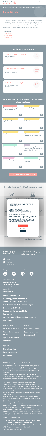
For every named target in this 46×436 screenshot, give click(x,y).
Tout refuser (23, 228)
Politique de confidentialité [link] (23, 233)
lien (28, 221)
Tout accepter (23, 226)
